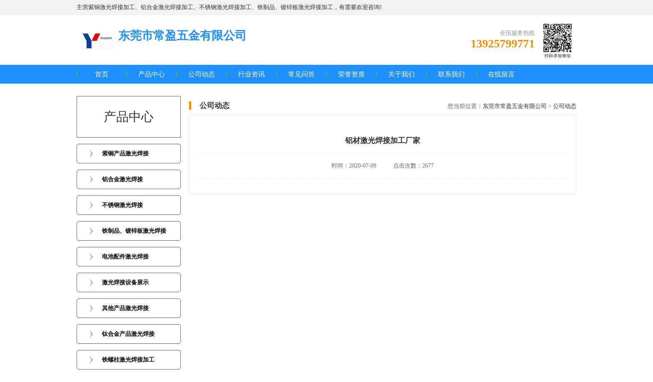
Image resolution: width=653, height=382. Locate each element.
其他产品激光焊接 (125, 308)
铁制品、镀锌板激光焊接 (134, 231)
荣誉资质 (351, 74)
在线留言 (501, 74)
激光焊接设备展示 (125, 282)
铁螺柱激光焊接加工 (128, 360)
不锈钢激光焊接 (122, 205)
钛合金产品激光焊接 (128, 334)
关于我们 (401, 74)
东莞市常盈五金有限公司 (515, 106)
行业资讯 (251, 74)
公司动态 (201, 74)
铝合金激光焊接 (122, 179)
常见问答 (301, 74)
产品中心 (151, 74)
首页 (101, 74)
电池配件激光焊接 (125, 257)
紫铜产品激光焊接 (125, 153)
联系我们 (451, 74)
